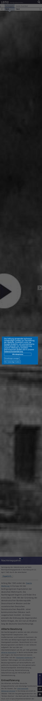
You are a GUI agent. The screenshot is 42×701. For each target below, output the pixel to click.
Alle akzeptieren (17, 354)
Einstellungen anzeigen (12, 358)
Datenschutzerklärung (13, 351)
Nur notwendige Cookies (12, 362)
